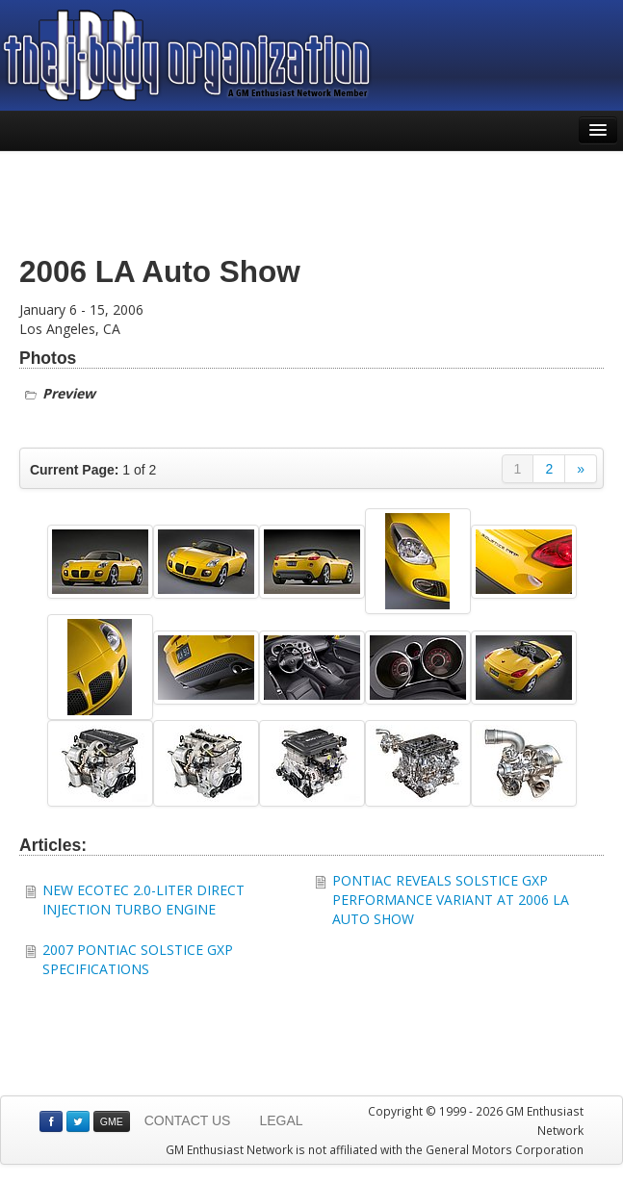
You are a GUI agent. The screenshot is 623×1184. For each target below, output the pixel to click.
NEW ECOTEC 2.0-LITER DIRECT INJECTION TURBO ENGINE (143, 899)
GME (111, 1121)
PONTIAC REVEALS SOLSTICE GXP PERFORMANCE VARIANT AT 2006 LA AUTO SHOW (450, 899)
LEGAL (280, 1120)
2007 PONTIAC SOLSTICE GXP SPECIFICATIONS (137, 959)
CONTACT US (187, 1120)
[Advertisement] (312, 199)
